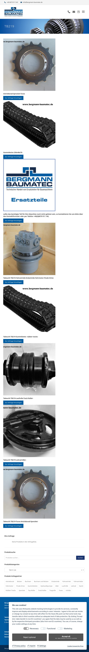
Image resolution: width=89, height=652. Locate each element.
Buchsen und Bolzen (41, 581)
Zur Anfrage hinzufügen (13, 98)
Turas (61, 590)
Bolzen (19, 581)
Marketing (68, 628)
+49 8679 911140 (12, 2)
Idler (57, 586)
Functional (51, 628)
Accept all (66, 637)
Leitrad (73, 586)
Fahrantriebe (78, 581)
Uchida (68, 590)
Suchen (80, 558)
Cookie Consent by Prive (75, 646)
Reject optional (29, 637)
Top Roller (31, 590)
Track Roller (42, 590)
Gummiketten (32, 586)
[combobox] (44, 570)
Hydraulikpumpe (46, 586)
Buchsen (28, 581)
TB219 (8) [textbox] (43, 570)
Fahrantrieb (66, 581)
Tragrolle (52, 590)
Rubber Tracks (11, 590)
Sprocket (22, 590)
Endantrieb (55, 581)
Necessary (34, 628)
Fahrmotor (9, 586)
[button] (83, 12)
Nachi (81, 586)
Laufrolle (65, 586)
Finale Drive (20, 586)
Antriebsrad (10, 581)
